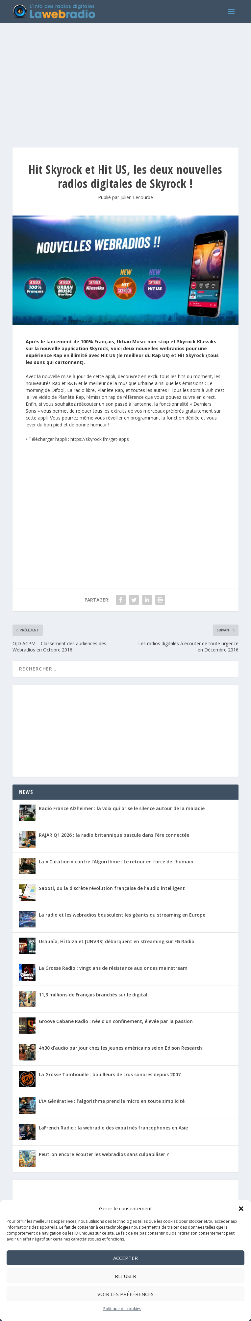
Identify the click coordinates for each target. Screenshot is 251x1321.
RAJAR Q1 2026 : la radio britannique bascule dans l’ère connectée (114, 835)
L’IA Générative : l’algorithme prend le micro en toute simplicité (112, 1101)
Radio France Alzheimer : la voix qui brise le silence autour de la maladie (122, 808)
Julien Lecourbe (136, 197)
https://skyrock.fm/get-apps (99, 439)
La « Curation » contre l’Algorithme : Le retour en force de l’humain (116, 861)
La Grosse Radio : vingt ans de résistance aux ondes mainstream (113, 968)
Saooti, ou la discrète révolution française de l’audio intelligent (112, 888)
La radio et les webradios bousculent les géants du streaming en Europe (122, 915)
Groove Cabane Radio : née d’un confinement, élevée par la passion (116, 1021)
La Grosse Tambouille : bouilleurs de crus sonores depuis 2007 (110, 1074)
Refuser (125, 1276)
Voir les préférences (125, 1294)
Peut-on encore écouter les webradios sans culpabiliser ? (104, 1154)
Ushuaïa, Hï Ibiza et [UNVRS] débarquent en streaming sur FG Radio (116, 941)
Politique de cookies (122, 1308)
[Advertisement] (125, 79)
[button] (241, 1208)
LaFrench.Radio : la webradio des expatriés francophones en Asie (113, 1128)
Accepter (125, 1258)
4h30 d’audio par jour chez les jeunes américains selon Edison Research (120, 1048)
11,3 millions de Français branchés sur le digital (93, 994)
